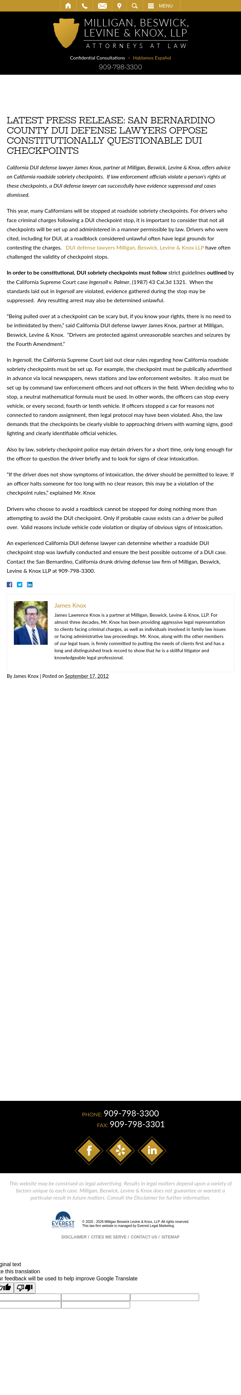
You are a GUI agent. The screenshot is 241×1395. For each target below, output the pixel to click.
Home (68, 5)
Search (135, 5)
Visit (119, 5)
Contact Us (144, 1237)
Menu (166, 5)
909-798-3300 (120, 67)
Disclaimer (74, 1237)
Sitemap (170, 1237)
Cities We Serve (108, 1237)
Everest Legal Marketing (155, 1226)
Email (102, 5)
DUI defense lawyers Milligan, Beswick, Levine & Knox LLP (134, 247)
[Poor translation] (24, 1288)
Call (85, 5)
